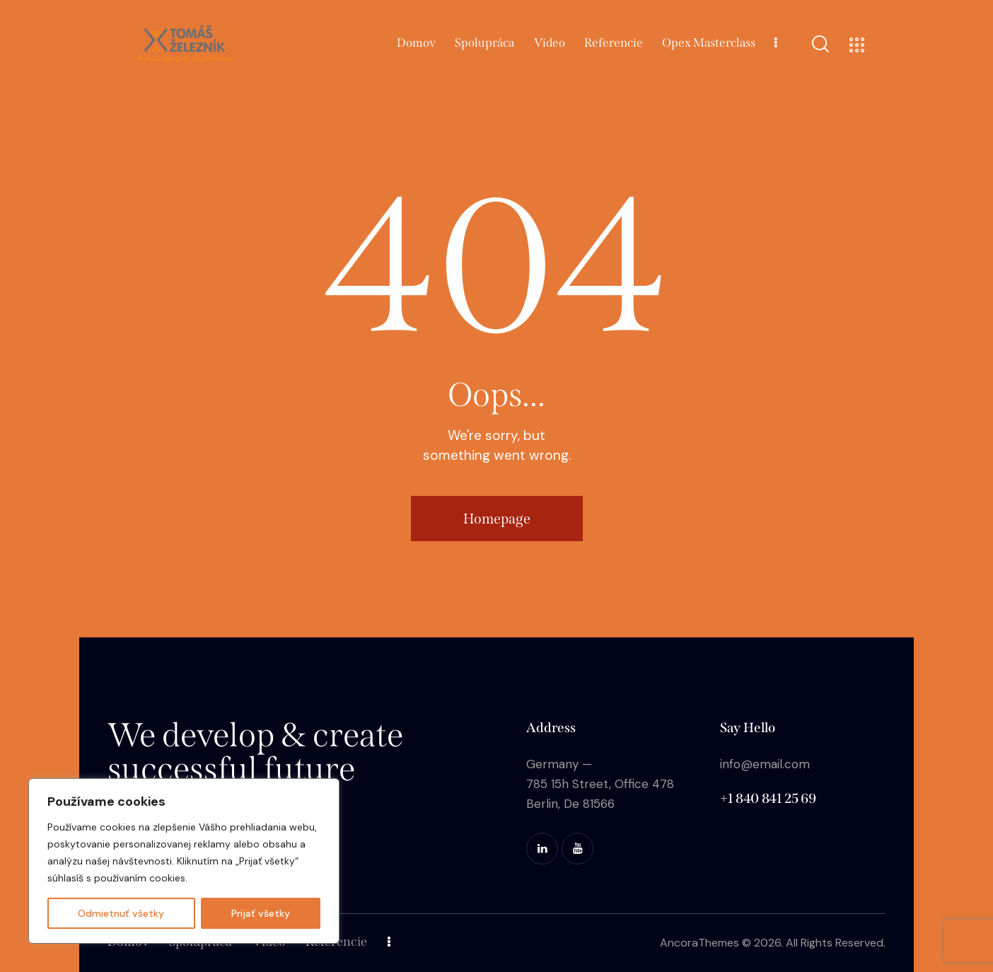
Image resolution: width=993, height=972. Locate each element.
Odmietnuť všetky (121, 913)
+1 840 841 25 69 (767, 798)
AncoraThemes (699, 942)
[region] (183, 861)
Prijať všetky (260, 913)
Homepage (496, 518)
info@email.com (765, 764)
